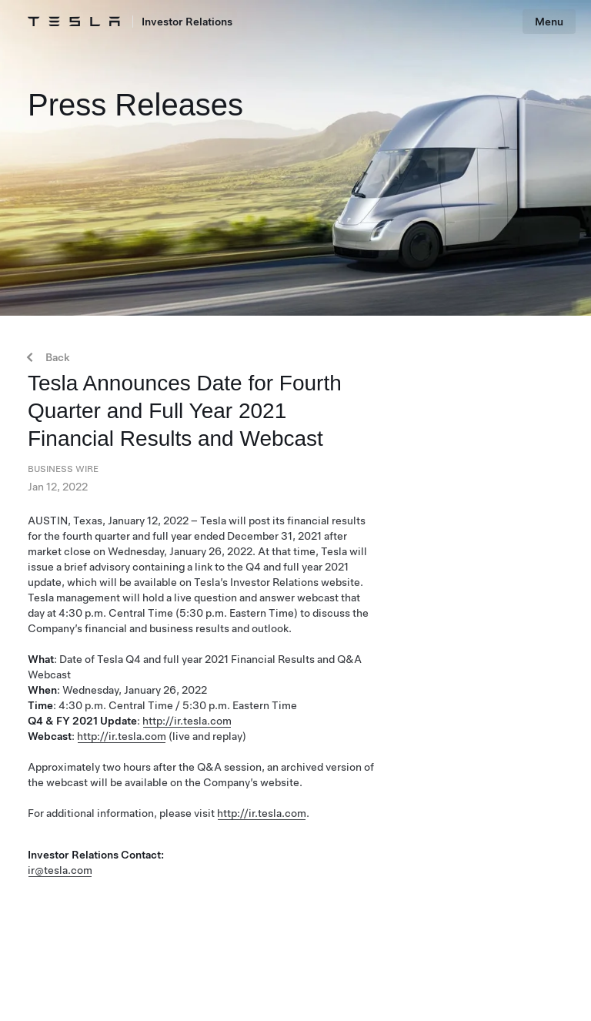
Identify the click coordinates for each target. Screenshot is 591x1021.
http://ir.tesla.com (187, 721)
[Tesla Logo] (73, 21)
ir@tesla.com (60, 870)
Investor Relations (187, 21)
